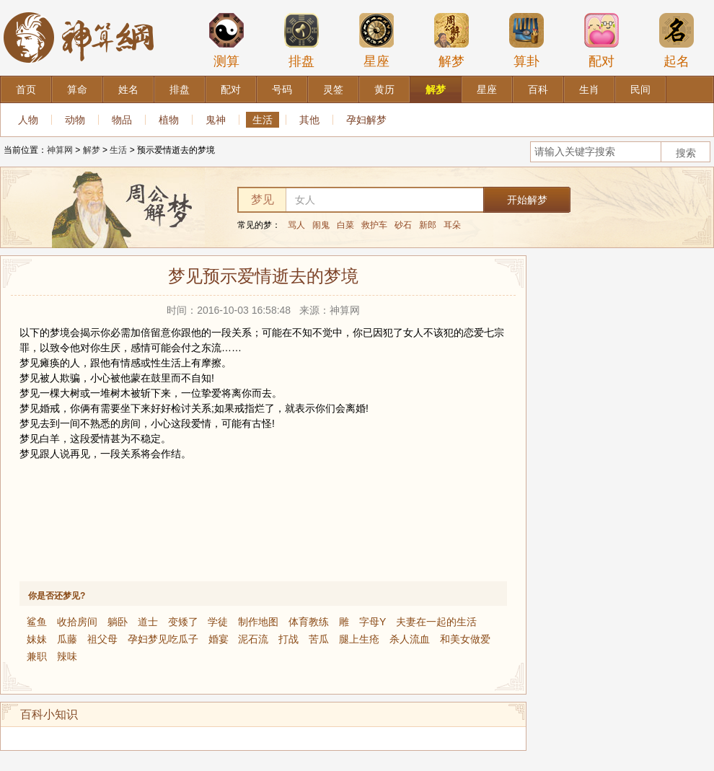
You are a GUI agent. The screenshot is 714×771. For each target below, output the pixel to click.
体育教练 (308, 621)
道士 (148, 621)
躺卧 (117, 621)
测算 (226, 40)
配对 (601, 40)
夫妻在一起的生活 (436, 621)
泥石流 (253, 639)
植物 (169, 119)
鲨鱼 (37, 621)
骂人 (296, 225)
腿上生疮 (359, 639)
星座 (376, 40)
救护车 (374, 225)
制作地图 (258, 621)
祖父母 (102, 639)
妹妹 (37, 639)
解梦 (451, 40)
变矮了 (183, 621)
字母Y (372, 621)
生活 (262, 119)
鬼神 (216, 119)
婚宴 (218, 639)
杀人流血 (409, 639)
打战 (288, 639)
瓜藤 (67, 639)
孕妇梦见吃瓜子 (163, 639)
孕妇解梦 (366, 119)
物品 (122, 119)
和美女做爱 (465, 639)
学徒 (218, 621)
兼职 (37, 656)
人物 (28, 119)
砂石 (403, 225)
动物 (75, 119)
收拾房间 (77, 621)
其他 (309, 119)
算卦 (526, 40)
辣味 (67, 656)
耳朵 (452, 225)
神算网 (60, 150)
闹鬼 (321, 225)
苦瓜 (319, 639)
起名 (676, 40)
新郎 (427, 225)
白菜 (345, 225)
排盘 (301, 40)
